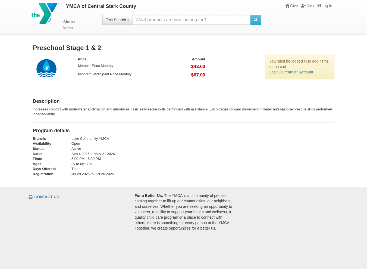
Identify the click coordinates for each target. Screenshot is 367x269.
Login (274, 72)
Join (307, 6)
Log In (324, 6)
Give (292, 6)
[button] (69, 24)
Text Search (117, 20)
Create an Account (297, 72)
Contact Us (44, 197)
